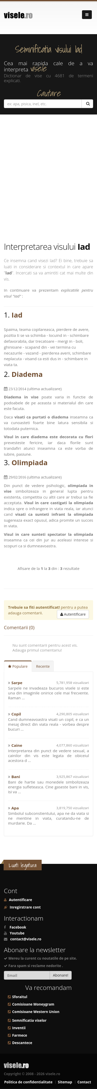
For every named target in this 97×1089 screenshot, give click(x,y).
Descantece (22, 1042)
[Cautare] (87, 103)
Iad (17, 315)
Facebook (18, 927)
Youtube (17, 933)
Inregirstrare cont (25, 907)
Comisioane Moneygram (33, 1004)
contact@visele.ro (25, 939)
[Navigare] (87, 14)
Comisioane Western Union (35, 1011)
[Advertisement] (48, 178)
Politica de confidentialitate (28, 1082)
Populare (18, 666)
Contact (84, 1082)
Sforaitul (19, 997)
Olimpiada (30, 462)
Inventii (19, 1028)
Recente (43, 666)
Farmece (19, 1035)
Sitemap (65, 1082)
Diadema (27, 374)
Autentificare (73, 614)
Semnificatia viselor (29, 1020)
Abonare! (61, 975)
